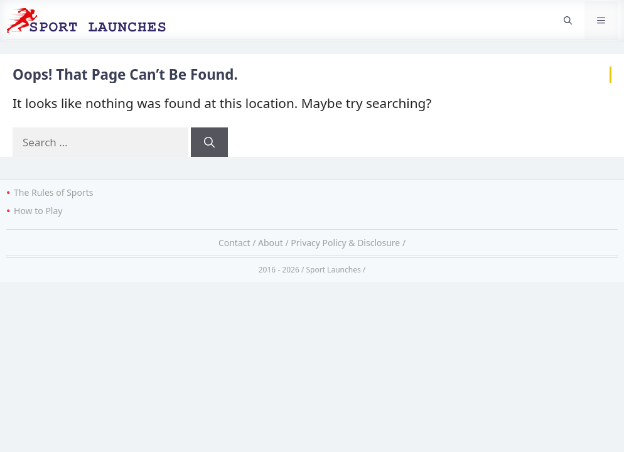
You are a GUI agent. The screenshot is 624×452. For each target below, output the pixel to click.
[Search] (209, 142)
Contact (234, 243)
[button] (567, 20)
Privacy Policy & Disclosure (345, 243)
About (270, 243)
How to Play (38, 211)
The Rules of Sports (53, 192)
